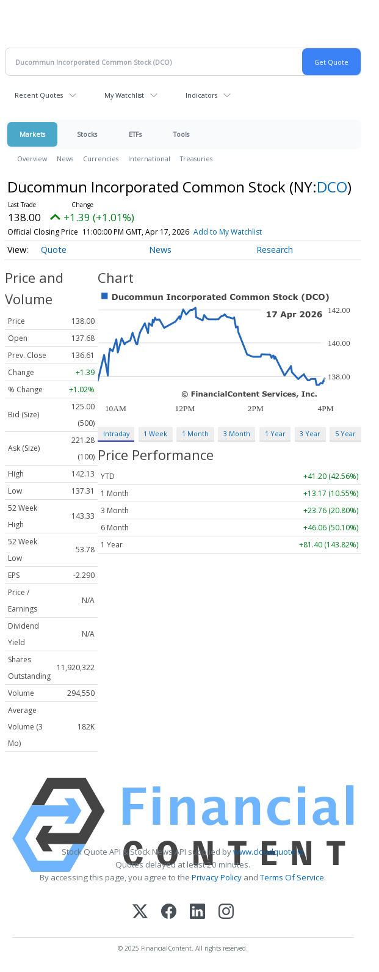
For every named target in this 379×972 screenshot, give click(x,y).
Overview (32, 158)
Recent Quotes (39, 95)
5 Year (345, 433)
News (65, 158)
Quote (54, 249)
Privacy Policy (217, 877)
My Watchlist (124, 95)
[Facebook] (168, 912)
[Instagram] (226, 912)
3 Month (236, 433)
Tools (181, 134)
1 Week (155, 433)
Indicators (201, 95)
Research (274, 249)
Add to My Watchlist (227, 232)
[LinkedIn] (197, 912)
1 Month (195, 433)
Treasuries (196, 158)
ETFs (135, 134)
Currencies (100, 158)
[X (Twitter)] (140, 912)
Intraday (116, 433)
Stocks (87, 134)
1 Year (275, 433)
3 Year (310, 433)
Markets (32, 134)
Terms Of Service (292, 877)
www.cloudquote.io (268, 851)
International (149, 158)
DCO (332, 187)
